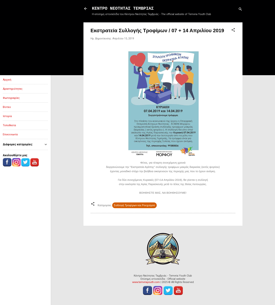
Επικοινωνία (10, 134)
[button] (233, 30)
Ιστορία (7, 116)
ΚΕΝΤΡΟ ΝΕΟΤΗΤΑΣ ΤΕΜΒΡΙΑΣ (123, 8)
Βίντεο (7, 107)
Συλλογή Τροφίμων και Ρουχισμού (134, 205)
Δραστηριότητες (13, 88)
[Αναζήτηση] (240, 9)
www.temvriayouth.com (146, 282)
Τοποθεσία (9, 125)
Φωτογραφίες (11, 98)
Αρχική (7, 79)
